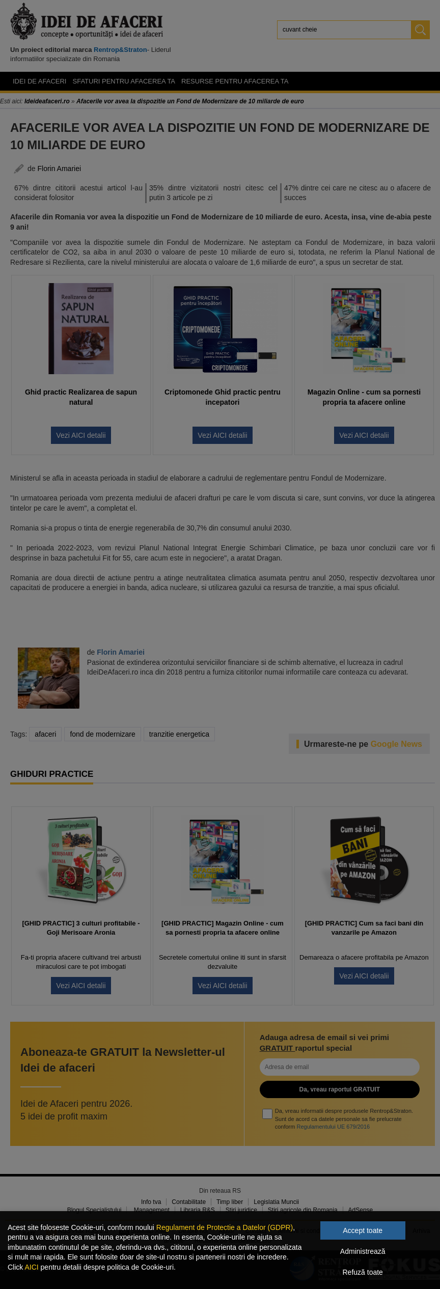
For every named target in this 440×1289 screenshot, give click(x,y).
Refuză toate (363, 1272)
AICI (31, 1267)
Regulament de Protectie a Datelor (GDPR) (224, 1227)
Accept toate (362, 1230)
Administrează (363, 1251)
